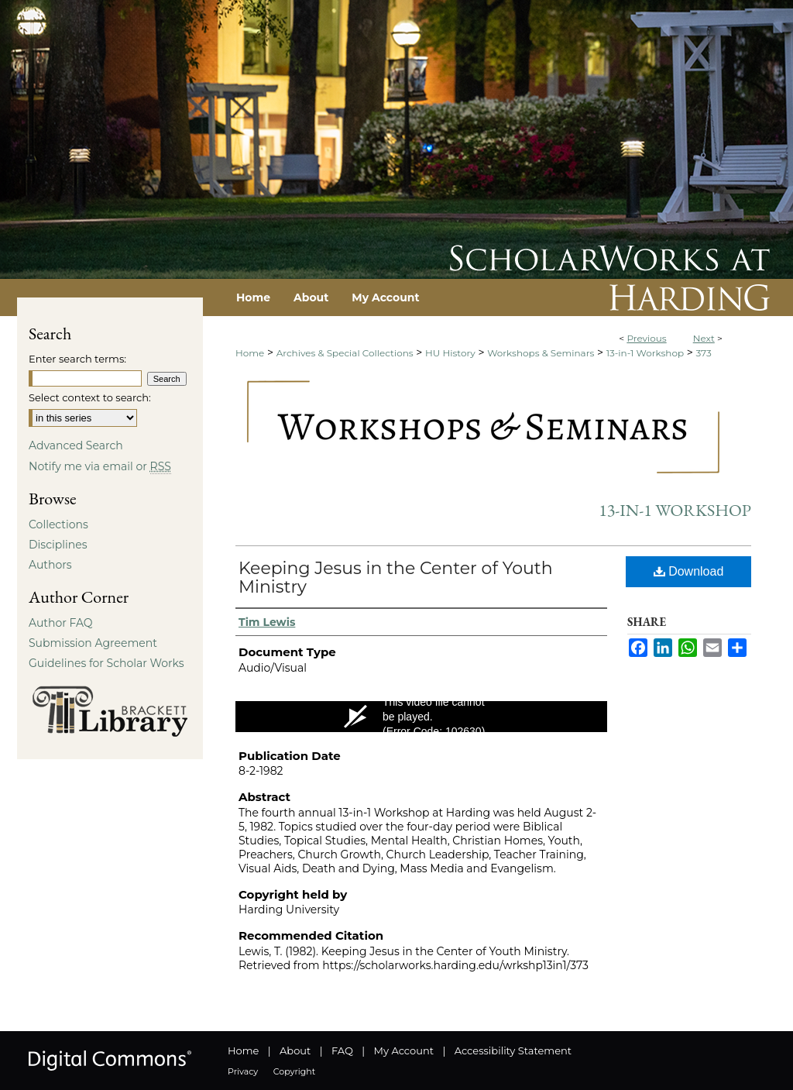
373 (704, 353)
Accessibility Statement (513, 1050)
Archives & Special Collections (345, 353)
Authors (50, 565)
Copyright (294, 1071)
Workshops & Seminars (540, 353)
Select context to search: (90, 397)
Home (249, 353)
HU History (450, 353)
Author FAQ (61, 623)
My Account (404, 1050)
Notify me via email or (100, 466)
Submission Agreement (93, 643)
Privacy (243, 1071)
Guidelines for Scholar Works (106, 663)
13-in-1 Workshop (645, 353)
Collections (58, 524)
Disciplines (58, 545)
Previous (646, 338)
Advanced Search (76, 445)
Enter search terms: (77, 358)
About (295, 1050)
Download (689, 571)
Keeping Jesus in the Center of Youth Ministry (396, 577)
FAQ (342, 1050)
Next (704, 338)
